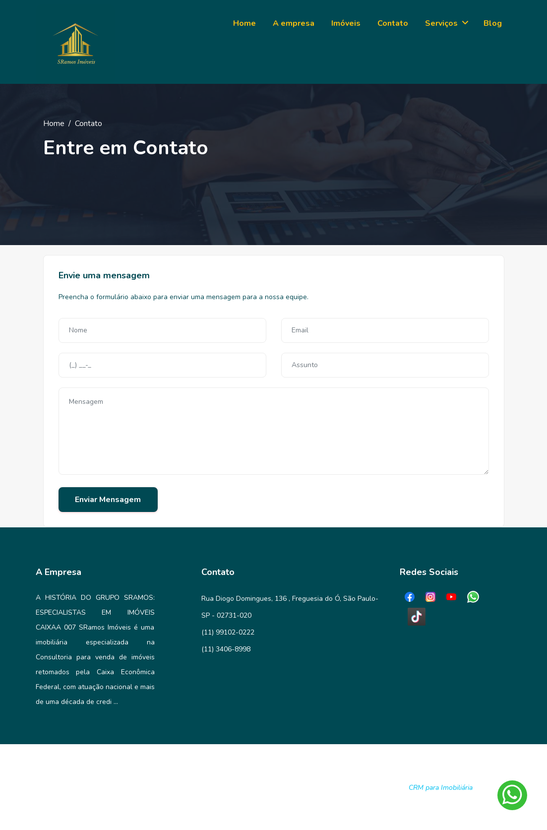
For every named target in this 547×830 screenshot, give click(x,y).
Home (53, 123)
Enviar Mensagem (108, 499)
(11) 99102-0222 (227, 632)
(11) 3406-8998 (225, 649)
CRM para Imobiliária (441, 787)
